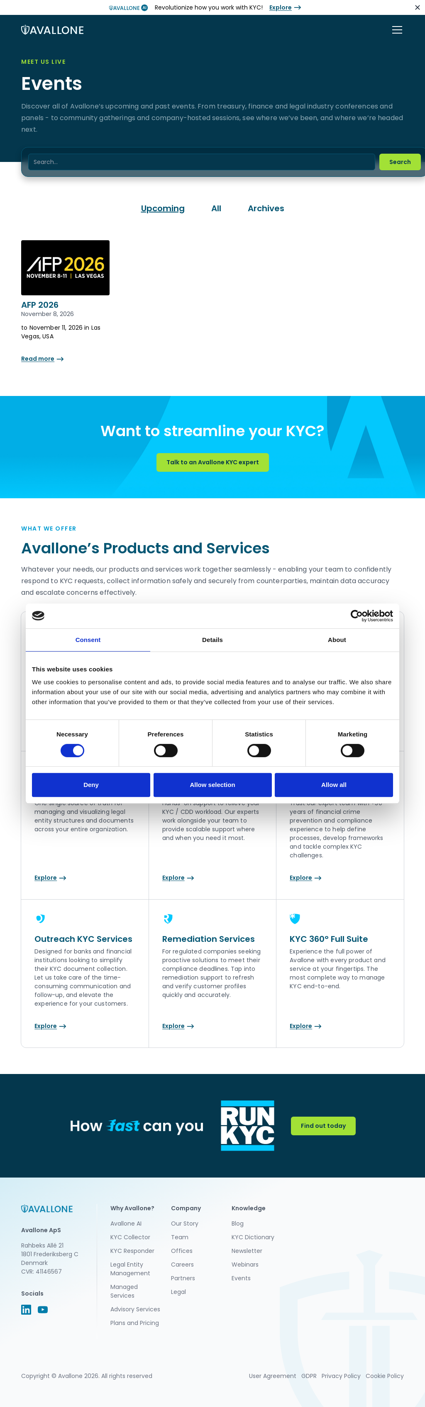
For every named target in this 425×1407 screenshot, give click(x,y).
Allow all (334, 784)
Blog (238, 1223)
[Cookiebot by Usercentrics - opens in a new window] (356, 616)
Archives (266, 208)
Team (179, 1237)
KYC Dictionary (253, 1237)
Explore (280, 7)
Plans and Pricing (134, 1323)
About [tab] (337, 639)
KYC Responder (132, 1251)
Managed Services (124, 1291)
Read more (37, 359)
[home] (52, 30)
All (216, 208)
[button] (395, 30)
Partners (183, 1278)
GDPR (309, 1376)
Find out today (323, 1126)
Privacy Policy (341, 1376)
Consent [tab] (88, 639)
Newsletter (247, 1251)
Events (241, 1278)
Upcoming (163, 208)
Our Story (184, 1223)
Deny (91, 784)
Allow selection (212, 784)
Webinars (245, 1264)
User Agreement (272, 1376)
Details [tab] (212, 639)
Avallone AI (126, 1223)
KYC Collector (130, 1237)
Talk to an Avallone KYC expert (212, 462)
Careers (182, 1264)
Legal (178, 1292)
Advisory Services (135, 1309)
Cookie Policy (385, 1376)
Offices (182, 1251)
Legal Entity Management (130, 1268)
